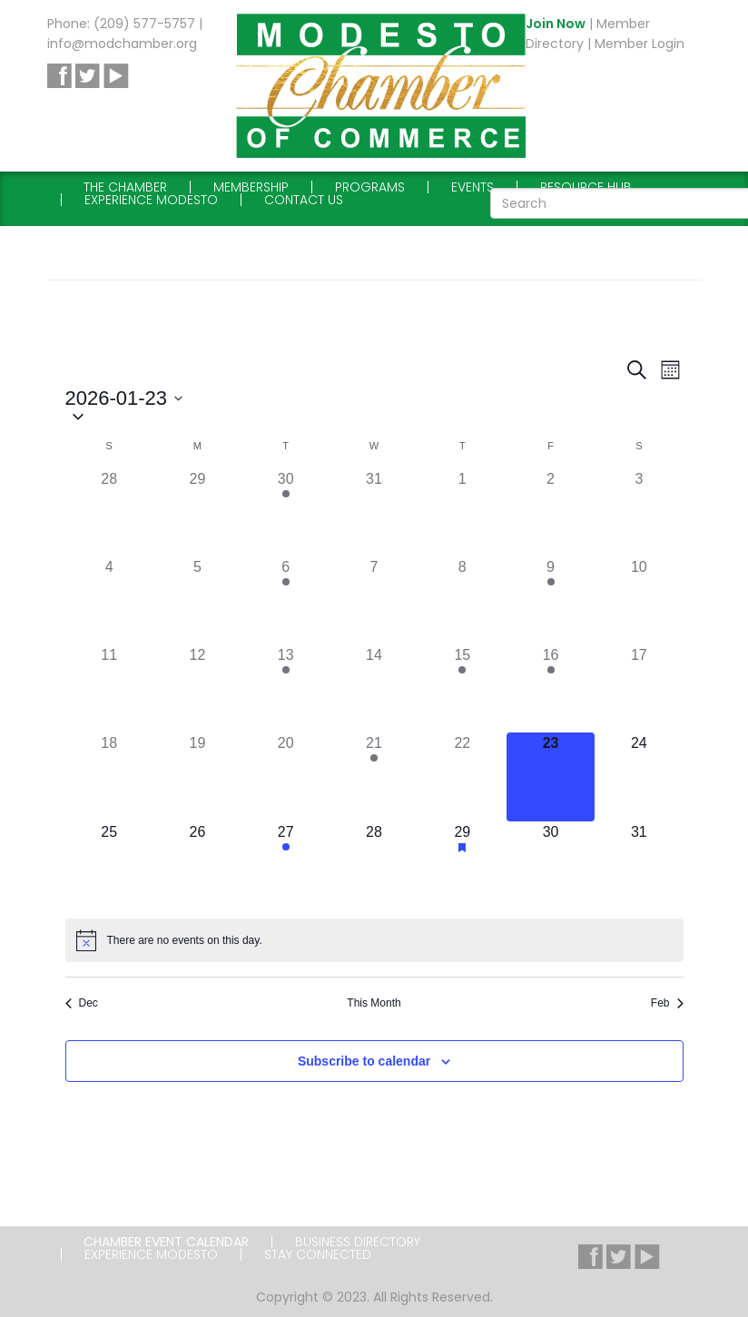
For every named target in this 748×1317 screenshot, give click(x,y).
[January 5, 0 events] (197, 600)
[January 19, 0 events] (197, 776)
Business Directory (357, 1241)
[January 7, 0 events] (374, 600)
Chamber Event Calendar (166, 1241)
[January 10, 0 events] (639, 600)
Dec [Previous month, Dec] (81, 1003)
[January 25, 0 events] (109, 865)
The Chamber (125, 187)
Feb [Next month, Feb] (667, 1003)
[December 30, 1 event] (285, 512)
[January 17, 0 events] (639, 688)
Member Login (639, 43)
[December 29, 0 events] (197, 512)
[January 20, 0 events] (285, 776)
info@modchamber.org (122, 43)
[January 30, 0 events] (551, 865)
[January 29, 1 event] (462, 865)
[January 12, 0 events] (197, 688)
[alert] (374, 940)
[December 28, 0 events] (109, 512)
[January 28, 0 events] (374, 865)
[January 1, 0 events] (462, 512)
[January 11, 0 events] (109, 688)
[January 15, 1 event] (462, 688)
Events (472, 187)
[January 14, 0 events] (374, 688)
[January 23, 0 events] (551, 776)
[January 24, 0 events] (639, 776)
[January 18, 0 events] (109, 776)
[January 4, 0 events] (109, 600)
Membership (251, 187)
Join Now (556, 24)
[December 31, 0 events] (374, 512)
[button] (374, 418)
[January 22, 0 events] (462, 776)
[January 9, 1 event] (551, 600)
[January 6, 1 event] (285, 600)
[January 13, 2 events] (285, 688)
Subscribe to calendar (364, 1061)
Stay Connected (317, 1254)
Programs (370, 187)
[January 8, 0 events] (462, 600)
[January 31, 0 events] (639, 865)
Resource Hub (586, 187)
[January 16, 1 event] (551, 688)
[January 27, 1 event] (285, 865)
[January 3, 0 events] (639, 512)
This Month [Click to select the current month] (373, 1003)
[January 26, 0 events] (197, 865)
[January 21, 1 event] (374, 776)
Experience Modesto (151, 199)
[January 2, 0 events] (551, 512)
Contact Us (303, 199)
